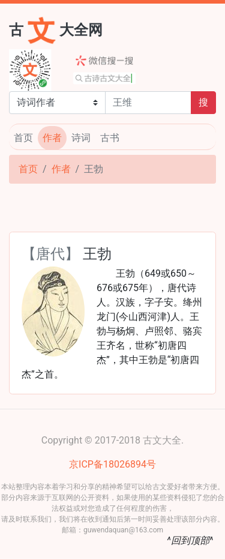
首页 (23, 137)
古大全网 (56, 28)
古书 (109, 137)
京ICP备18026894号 (112, 464)
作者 (52, 137)
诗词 (81, 137)
